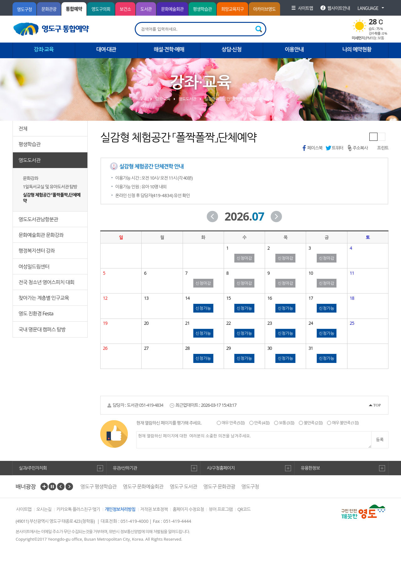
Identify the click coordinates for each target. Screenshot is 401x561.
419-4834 (162, 195)
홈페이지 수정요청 (188, 509)
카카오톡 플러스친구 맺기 (78, 509)
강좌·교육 (162, 99)
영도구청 (24, 9)
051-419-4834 (151, 405)
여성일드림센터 (33, 266)
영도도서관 (29, 160)
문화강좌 (30, 178)
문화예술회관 (172, 9)
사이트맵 (23, 509)
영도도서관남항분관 (38, 219)
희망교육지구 (232, 9)
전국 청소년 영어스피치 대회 (46, 282)
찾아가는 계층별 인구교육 (43, 297)
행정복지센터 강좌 (36, 250)
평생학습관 (202, 9)
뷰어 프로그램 (220, 509)
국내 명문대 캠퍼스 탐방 (41, 329)
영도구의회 (100, 9)
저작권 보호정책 (154, 509)
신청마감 (244, 258)
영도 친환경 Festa (35, 313)
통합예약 (74, 8)
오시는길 (44, 509)
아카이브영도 (264, 9)
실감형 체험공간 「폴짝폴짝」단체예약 (51, 198)
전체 (22, 128)
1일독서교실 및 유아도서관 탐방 (50, 187)
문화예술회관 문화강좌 (41, 235)
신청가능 (203, 308)
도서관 (146, 9)
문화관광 (48, 9)
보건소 (125, 9)
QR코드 (244, 509)
